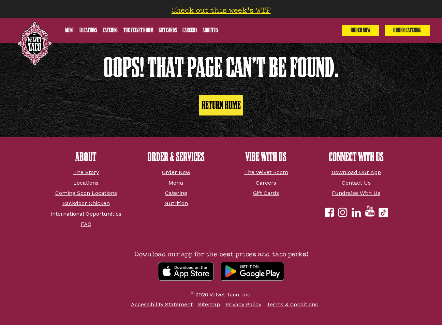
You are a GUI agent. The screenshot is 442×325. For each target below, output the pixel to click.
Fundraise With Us (356, 193)
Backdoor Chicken (86, 203)
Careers (189, 30)
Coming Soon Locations (86, 193)
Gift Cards (168, 30)
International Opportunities (85, 214)
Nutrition (176, 203)
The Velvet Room (138, 30)
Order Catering (407, 30)
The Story (86, 172)
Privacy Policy (243, 304)
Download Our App (356, 172)
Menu (69, 30)
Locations (88, 30)
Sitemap (209, 304)
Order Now (360, 30)
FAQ (86, 224)
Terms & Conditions (292, 304)
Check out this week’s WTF (221, 10)
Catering (110, 30)
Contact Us (356, 183)
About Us (210, 30)
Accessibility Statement (162, 304)
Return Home (221, 104)
